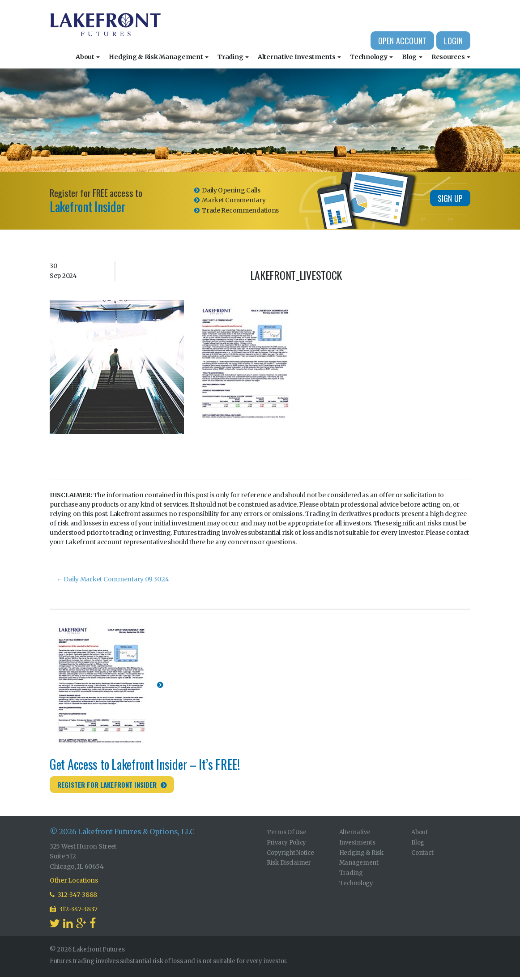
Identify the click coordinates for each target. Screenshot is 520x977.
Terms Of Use (287, 832)
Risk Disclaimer (289, 862)
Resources (450, 57)
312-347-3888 (73, 895)
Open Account (402, 41)
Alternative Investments (299, 57)
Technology (371, 57)
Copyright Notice (290, 853)
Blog (412, 57)
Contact (422, 853)
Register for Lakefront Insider (107, 784)
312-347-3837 (74, 909)
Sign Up (450, 198)
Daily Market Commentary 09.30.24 (112, 579)
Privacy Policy (286, 842)
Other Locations (74, 880)
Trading (233, 57)
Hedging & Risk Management (159, 57)
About (88, 57)
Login (453, 41)
